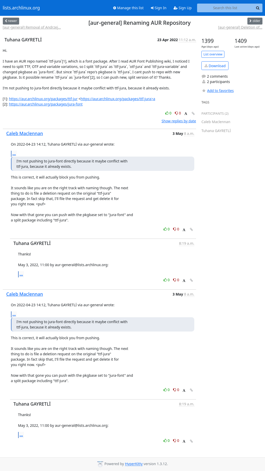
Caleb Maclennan (24, 133)
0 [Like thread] (168, 113)
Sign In (158, 7)
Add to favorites (217, 90)
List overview (212, 54)
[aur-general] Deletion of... (240, 27)
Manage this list (128, 7)
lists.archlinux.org (21, 8)
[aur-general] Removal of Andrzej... (32, 27)
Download (215, 65)
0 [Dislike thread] (178, 113)
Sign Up (183, 7)
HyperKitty (133, 464)
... (14, 153)
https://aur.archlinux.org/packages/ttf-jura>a (118, 98)
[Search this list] (225, 8)
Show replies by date (179, 121)
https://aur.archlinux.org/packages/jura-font (45, 104)
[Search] (257, 8)
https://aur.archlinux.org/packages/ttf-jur (43, 98)
